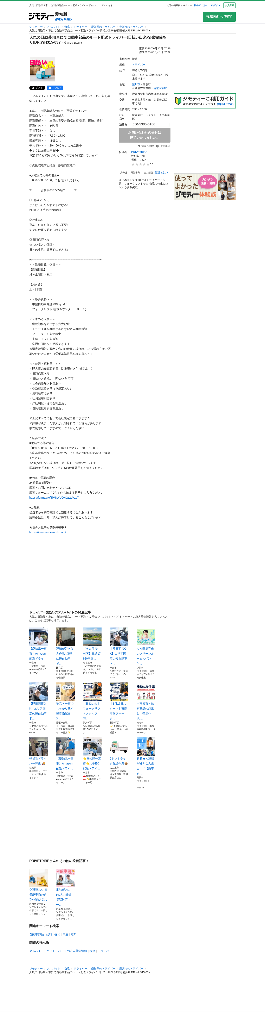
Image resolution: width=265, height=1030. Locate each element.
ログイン (215, 5)
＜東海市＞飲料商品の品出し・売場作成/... (146, 701)
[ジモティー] (41, 16)
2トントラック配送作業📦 (119, 751)
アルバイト (53, 26)
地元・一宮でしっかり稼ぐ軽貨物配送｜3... (65, 701)
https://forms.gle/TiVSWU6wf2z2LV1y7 (54, 497)
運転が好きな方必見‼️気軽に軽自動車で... (65, 646)
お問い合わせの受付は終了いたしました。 (144, 135)
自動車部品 (36, 934)
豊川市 (136, 84)
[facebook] (55, 88)
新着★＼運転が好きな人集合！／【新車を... (146, 756)
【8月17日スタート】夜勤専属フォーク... (119, 701)
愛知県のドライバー (103, 26)
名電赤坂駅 (160, 88)
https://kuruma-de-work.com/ (47, 532)
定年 (74, 934)
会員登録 (229, 5)
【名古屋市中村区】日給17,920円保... (92, 644)
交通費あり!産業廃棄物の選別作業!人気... (38, 885)
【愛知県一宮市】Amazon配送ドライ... (38, 644)
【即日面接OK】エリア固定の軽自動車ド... (119, 646)
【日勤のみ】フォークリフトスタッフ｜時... (92, 701)
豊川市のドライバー (131, 26)
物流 (67, 26)
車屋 (65, 934)
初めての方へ (201, 5)
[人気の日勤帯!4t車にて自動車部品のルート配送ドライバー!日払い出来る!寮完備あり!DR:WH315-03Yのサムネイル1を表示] (42, 69)
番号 (57, 934)
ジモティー (36, 26)
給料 (49, 934)
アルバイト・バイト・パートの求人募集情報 (58, 951)
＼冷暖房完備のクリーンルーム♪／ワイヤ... (146, 646)
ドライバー (80, 26)
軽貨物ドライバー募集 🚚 (38, 751)
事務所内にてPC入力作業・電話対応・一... (65, 887)
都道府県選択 (63, 19)
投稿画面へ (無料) (219, 16)
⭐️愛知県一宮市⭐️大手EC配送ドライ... (92, 753)
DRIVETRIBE (139, 152)
